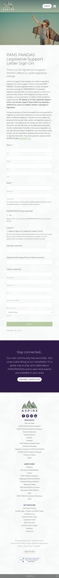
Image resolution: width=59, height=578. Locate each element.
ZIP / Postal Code (11, 308)
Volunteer (29, 528)
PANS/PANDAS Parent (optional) (20, 211)
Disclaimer (37, 546)
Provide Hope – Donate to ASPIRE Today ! (29, 511)
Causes (29, 473)
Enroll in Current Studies (29, 525)
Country (9, 315)
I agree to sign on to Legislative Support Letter (25, 231)
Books (29, 458)
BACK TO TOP (29, 552)
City (8, 293)
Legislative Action (30, 520)
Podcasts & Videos (29, 455)
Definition (29, 467)
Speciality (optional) (14, 246)
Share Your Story (29, 523)
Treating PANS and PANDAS (29, 482)
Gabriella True (25, 138)
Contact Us (29, 531)
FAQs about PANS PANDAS (29, 490)
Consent (11, 228)
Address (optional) (14, 269)
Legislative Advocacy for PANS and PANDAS (29, 449)
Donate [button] (47, 6)
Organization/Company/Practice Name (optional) (25, 257)
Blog (29, 493)
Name (10, 145)
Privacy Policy (28, 546)
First (8, 153)
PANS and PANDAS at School (29, 487)
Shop (29, 499)
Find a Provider (29, 423)
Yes (10, 215)
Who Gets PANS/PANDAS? (29, 470)
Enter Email (10, 191)
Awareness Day (29, 514)
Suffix (8, 177)
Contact (19, 546)
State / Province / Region (13, 300)
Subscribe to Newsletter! (29, 379)
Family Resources (29, 435)
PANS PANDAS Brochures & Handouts (29, 429)
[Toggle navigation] (54, 6)
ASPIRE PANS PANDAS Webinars (29, 426)
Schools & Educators (29, 432)
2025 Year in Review (29, 508)
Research (30, 440)
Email (10, 183)
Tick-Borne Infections (30, 446)
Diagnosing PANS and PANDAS (29, 479)
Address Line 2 (10, 285)
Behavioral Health (30, 484)
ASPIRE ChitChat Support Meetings (29, 452)
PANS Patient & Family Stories (29, 443)
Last (8, 169)
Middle (8, 161)
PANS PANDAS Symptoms (29, 476)
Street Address (10, 277)
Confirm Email (10, 199)
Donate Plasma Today (29, 517)
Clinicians (29, 438)
